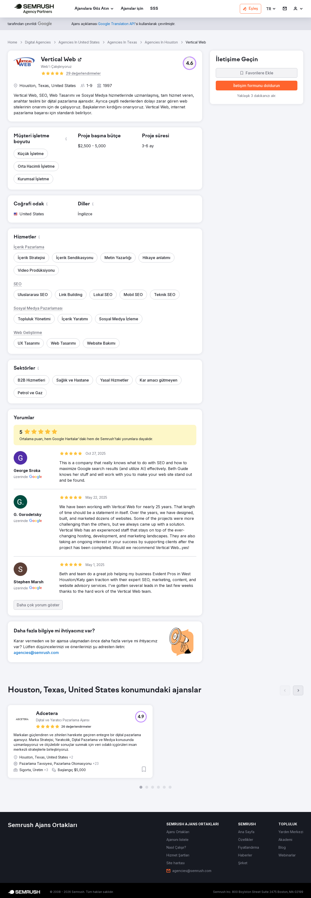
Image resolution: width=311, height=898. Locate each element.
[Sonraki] (298, 690)
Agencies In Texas (122, 42)
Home (12, 42)
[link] (132, 9)
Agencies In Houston (161, 42)
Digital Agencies (38, 42)
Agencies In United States (79, 42)
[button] (271, 8)
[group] (155, 737)
